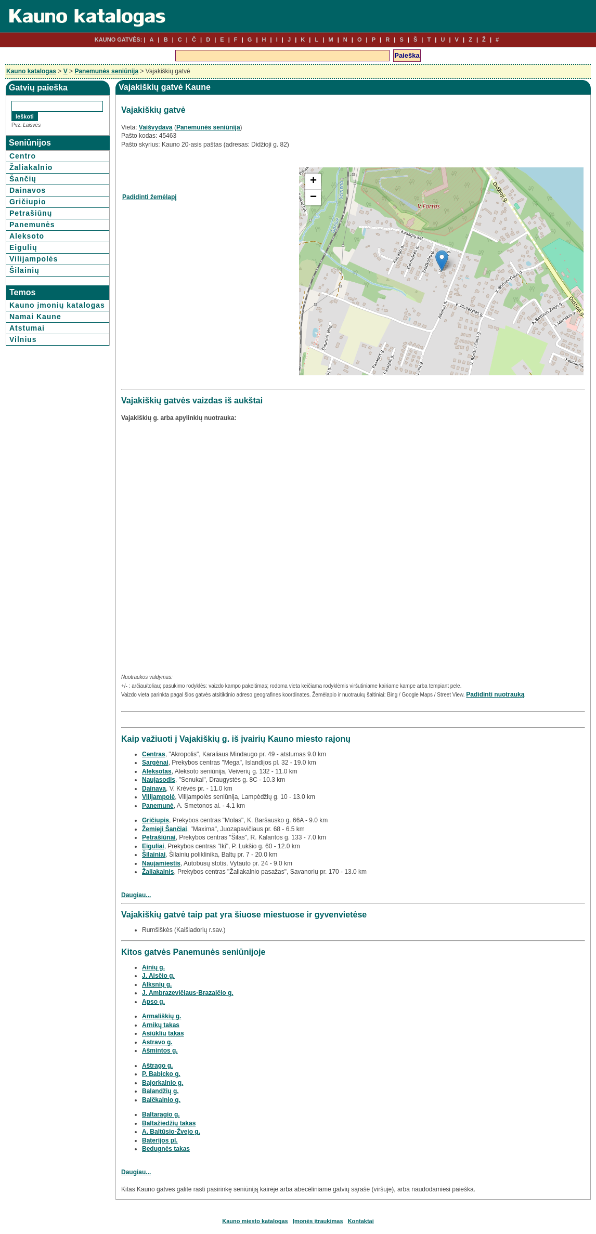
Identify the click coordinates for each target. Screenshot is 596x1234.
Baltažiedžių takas (169, 1123)
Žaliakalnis (158, 871)
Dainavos (27, 190)
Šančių (22, 179)
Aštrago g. (157, 1065)
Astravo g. (157, 1042)
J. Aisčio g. (158, 975)
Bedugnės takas (166, 1148)
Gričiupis (155, 820)
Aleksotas (157, 771)
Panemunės (32, 224)
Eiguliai (153, 846)
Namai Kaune (35, 316)
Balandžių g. (160, 1091)
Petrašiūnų (30, 213)
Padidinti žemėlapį (149, 197)
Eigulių (23, 247)
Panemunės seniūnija (106, 71)
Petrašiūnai (159, 837)
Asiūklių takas (163, 1033)
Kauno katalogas (31, 71)
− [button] (313, 197)
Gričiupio (27, 202)
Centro (22, 156)
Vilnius (23, 339)
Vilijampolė (158, 796)
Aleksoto (26, 236)
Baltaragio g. (161, 1114)
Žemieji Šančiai (164, 829)
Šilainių (24, 270)
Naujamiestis (161, 863)
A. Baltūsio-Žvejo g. (171, 1131)
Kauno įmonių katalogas (57, 305)
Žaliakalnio (31, 167)
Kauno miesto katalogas (255, 1221)
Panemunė (158, 805)
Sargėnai (155, 762)
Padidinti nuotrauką (495, 694)
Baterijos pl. (160, 1140)
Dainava (154, 788)
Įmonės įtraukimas (318, 1221)
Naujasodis (158, 779)
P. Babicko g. (161, 1074)
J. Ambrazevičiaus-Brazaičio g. (188, 992)
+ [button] (313, 181)
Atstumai (27, 328)
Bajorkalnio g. (162, 1082)
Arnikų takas (160, 1025)
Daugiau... (136, 895)
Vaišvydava (156, 127)
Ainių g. (153, 967)
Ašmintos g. (160, 1050)
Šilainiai (153, 854)
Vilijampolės (33, 259)
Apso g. (153, 1001)
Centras (153, 754)
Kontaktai (361, 1221)
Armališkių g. (161, 1016)
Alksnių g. (157, 984)
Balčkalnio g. (161, 1100)
